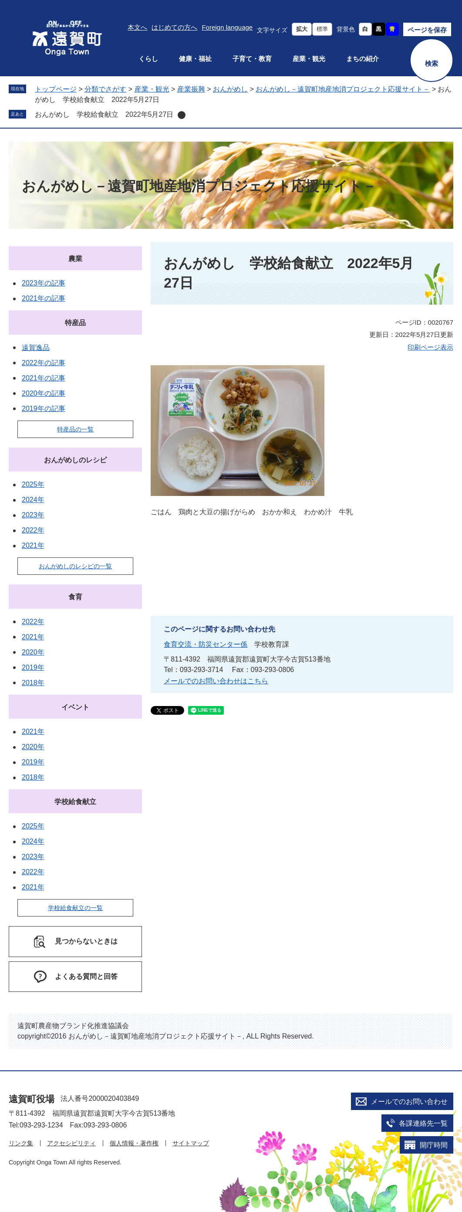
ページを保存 (427, 30)
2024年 (33, 499)
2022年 (33, 530)
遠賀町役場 (31, 1099)
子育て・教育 (252, 58)
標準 (322, 29)
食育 (75, 597)
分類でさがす (105, 89)
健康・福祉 (195, 58)
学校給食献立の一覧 (75, 907)
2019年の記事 (43, 408)
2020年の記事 (43, 393)
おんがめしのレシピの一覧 (75, 566)
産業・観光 (309, 58)
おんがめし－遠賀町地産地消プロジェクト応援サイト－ (343, 89)
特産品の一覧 (75, 429)
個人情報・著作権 (134, 1143)
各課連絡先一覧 (423, 1123)
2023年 (33, 515)
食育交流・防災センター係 (205, 644)
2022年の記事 (43, 363)
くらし (148, 58)
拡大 (301, 29)
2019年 (33, 667)
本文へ (137, 27)
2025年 (33, 484)
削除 (181, 115)
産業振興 (191, 89)
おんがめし (230, 89)
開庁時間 (434, 1145)
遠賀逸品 (36, 347)
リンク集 (21, 1143)
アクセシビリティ (71, 1143)
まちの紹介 (362, 58)
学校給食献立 (75, 801)
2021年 (33, 545)
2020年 (33, 652)
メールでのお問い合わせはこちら (216, 681)
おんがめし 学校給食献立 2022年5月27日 (104, 114)
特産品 (75, 322)
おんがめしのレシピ (75, 460)
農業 (75, 258)
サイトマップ (190, 1143)
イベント (75, 707)
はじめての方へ (174, 27)
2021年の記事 (43, 298)
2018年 (33, 682)
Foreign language (227, 27)
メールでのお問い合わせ (409, 1101)
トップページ (56, 89)
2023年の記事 (43, 283)
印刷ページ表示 (430, 347)
